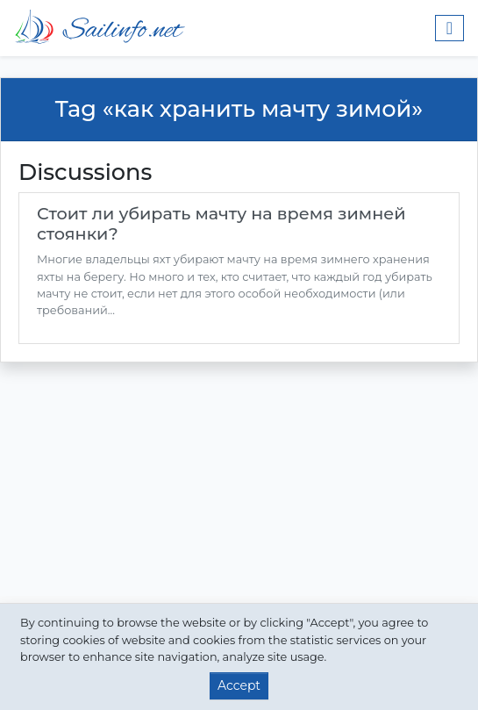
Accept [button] (239, 685)
